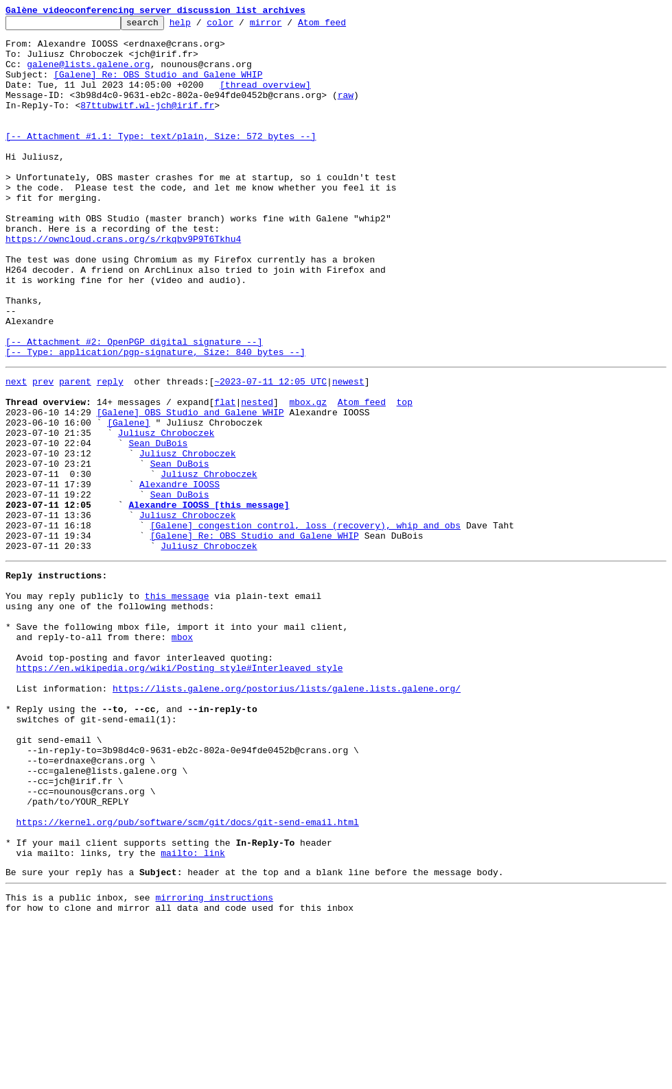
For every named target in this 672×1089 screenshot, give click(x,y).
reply (110, 451)
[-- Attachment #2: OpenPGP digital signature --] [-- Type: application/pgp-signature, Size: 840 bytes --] (155, 413)
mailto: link (193, 1013)
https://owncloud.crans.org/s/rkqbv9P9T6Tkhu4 (123, 284)
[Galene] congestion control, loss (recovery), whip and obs (305, 623)
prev (43, 451)
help (201, 26)
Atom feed (343, 26)
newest (348, 451)
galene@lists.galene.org (88, 74)
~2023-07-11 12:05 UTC (270, 451)
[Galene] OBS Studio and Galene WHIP (190, 488)
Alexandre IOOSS (179, 574)
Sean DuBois (157, 525)
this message (177, 704)
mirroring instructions (214, 1061)
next (16, 451)
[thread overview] (265, 99)
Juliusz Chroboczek (166, 512)
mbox (182, 754)
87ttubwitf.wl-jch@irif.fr (147, 123)
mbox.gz (308, 475)
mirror (287, 26)
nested (257, 475)
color (241, 26)
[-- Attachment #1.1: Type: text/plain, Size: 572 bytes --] (160, 160)
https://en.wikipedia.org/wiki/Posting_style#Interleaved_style (179, 791)
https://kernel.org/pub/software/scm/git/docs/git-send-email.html (187, 976)
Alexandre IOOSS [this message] (208, 599)
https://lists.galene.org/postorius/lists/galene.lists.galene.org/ (287, 815)
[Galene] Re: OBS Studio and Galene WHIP (158, 86)
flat (224, 475)
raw (346, 111)
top (404, 475)
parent (75, 451)
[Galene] (128, 500)
